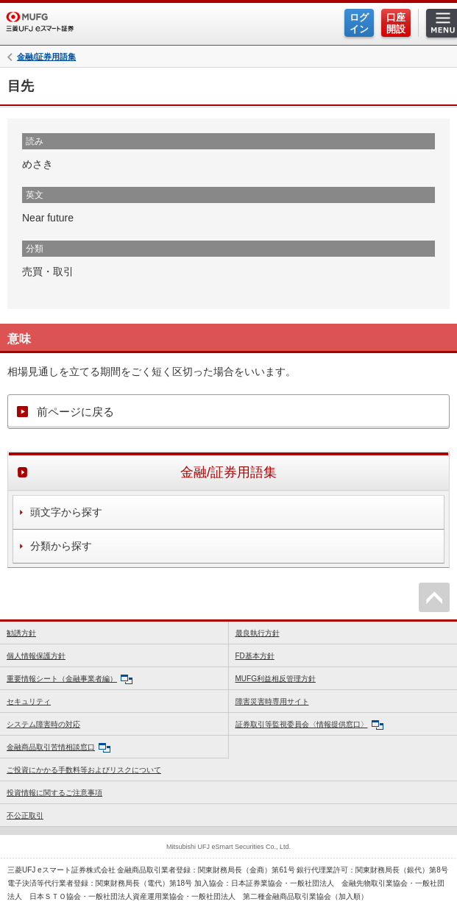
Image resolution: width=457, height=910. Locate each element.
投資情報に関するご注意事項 (54, 793)
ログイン (359, 23)
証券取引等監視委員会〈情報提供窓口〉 (309, 725)
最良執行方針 (257, 633)
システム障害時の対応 (43, 724)
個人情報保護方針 (36, 656)
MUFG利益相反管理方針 (275, 679)
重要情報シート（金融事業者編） (69, 679)
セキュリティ (29, 701)
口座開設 (395, 23)
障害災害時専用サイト (272, 701)
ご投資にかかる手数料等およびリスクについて (84, 770)
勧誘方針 (21, 633)
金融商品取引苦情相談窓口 (58, 748)
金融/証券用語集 (46, 57)
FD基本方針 (254, 656)
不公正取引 (25, 815)
